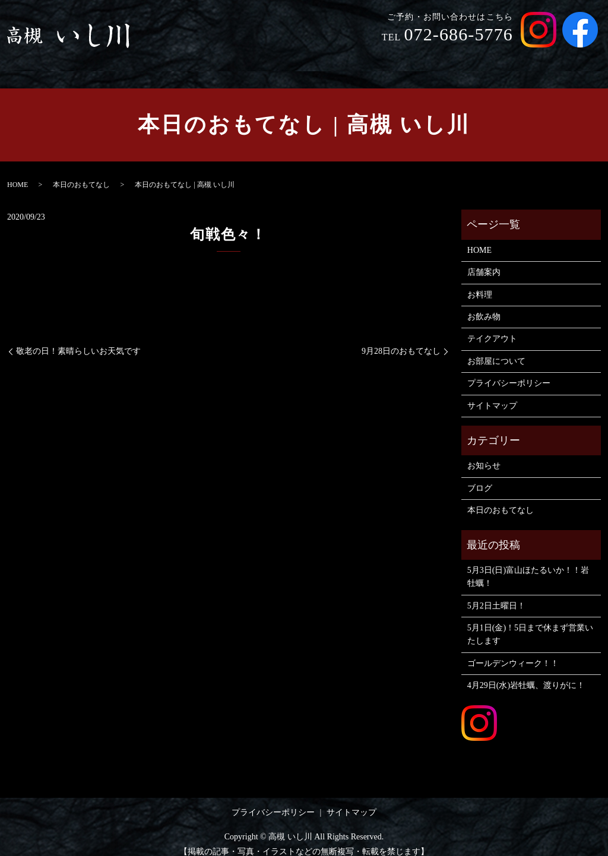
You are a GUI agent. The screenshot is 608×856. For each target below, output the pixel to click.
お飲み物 (424, 58)
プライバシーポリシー (508, 371)
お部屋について (561, 58)
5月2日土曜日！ (496, 594)
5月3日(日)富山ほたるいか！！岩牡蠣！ (528, 565)
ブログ (479, 477)
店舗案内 (328, 58)
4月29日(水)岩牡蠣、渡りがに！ (526, 674)
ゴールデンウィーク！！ (513, 652)
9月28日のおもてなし (401, 339)
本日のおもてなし (81, 173)
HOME (280, 58)
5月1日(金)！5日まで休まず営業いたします (530, 623)
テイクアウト (486, 58)
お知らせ (484, 454)
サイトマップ (492, 394)
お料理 (376, 58)
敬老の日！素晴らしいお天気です (78, 339)
